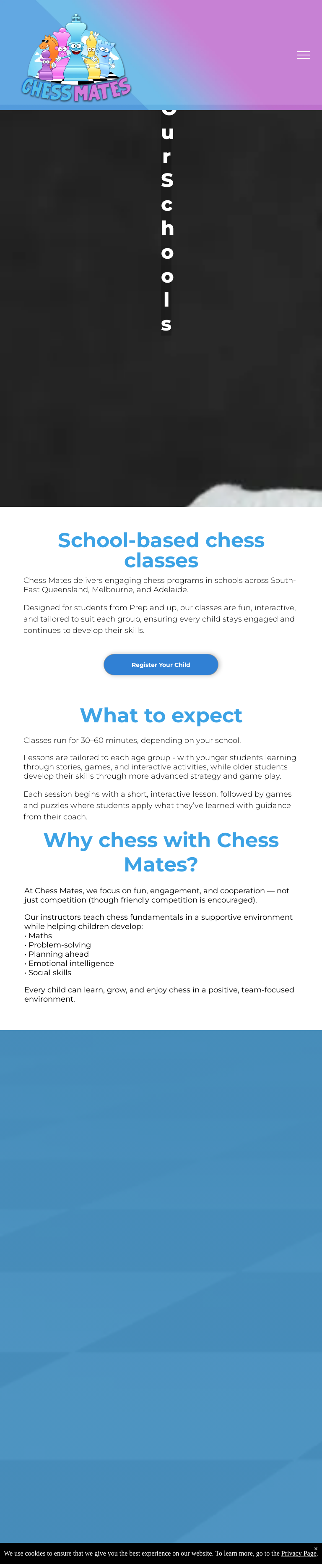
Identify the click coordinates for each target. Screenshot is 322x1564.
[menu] (303, 55)
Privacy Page (299, 1553)
